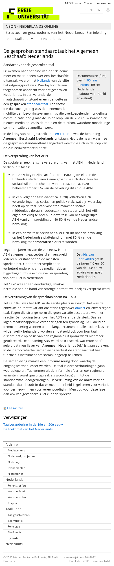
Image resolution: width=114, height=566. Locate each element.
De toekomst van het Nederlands (28, 429)
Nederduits (14, 544)
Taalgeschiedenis (19, 515)
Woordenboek (16, 491)
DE (84, 10)
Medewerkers (16, 450)
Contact (89, 3)
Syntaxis (13, 538)
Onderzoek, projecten (21, 456)
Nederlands (14, 479)
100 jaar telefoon (87, 82)
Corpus (12, 503)
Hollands (43, 80)
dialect (80, 308)
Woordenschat (17, 497)
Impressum (103, 3)
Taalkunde (13, 509)
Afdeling (12, 444)
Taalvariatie (15, 521)
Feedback (9, 561)
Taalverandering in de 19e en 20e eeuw (33, 424)
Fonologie (14, 526)
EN (98, 10)
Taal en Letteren (60, 134)
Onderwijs (14, 462)
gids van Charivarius (85, 256)
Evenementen (16, 468)
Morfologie (15, 532)
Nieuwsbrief (15, 474)
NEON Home (73, 3)
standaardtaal (37, 104)
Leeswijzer (13, 408)
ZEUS (86, 561)
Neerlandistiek (101, 561)
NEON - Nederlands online (32, 26)
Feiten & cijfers (17, 485)
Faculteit (74, 561)
